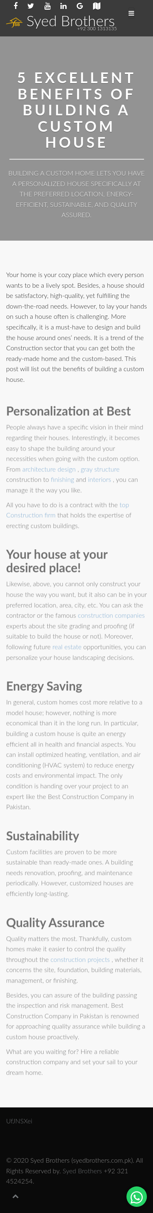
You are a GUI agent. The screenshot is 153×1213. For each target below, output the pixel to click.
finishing (63, 481)
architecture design (50, 470)
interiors (100, 481)
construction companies (111, 616)
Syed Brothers (60, 20)
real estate (67, 648)
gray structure (100, 470)
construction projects (81, 960)
